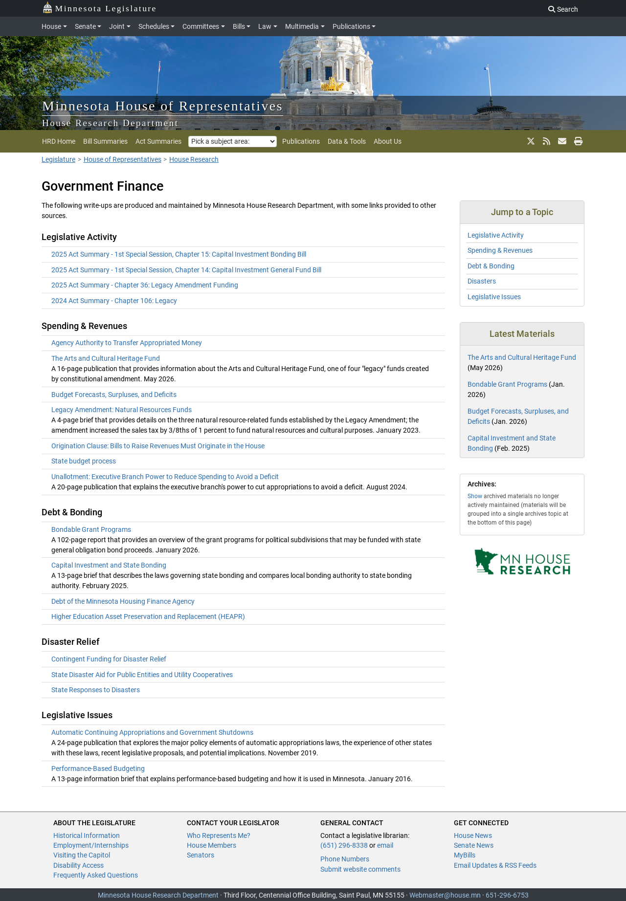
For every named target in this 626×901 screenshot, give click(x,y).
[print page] (577, 141)
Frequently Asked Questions (95, 875)
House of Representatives (122, 159)
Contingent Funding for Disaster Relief (108, 659)
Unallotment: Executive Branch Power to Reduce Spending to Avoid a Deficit (165, 477)
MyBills (464, 855)
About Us (388, 141)
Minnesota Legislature (99, 7)
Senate (85, 26)
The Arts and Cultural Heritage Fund (105, 358)
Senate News (473, 845)
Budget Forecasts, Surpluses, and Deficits (114, 394)
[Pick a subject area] (232, 141)
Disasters (482, 281)
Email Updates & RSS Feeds (495, 865)
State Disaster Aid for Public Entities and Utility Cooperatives (142, 675)
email (385, 845)
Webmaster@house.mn (445, 895)
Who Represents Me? (218, 835)
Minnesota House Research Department (158, 895)
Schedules (153, 26)
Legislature (58, 159)
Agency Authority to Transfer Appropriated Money (126, 343)
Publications (351, 26)
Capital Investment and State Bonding (108, 565)
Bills (239, 26)
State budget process (83, 461)
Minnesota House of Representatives (162, 105)
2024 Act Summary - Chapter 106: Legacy (114, 301)
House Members (211, 845)
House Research (194, 159)
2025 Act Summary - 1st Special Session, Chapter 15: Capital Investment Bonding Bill (178, 254)
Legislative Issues (494, 297)
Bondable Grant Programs (91, 529)
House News (473, 835)
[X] (531, 141)
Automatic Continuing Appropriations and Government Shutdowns (152, 732)
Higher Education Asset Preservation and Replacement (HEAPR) (148, 616)
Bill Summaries (105, 141)
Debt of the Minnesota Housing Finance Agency (123, 601)
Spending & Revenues (500, 250)
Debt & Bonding (491, 266)
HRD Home (58, 141)
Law (264, 26)
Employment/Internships (91, 845)
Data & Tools (347, 141)
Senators (200, 855)
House (51, 26)
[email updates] (562, 141)
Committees (200, 26)
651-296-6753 (507, 895)
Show (475, 496)
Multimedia (302, 26)
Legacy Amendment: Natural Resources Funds (121, 410)
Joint (117, 26)
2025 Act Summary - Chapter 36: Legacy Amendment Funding (144, 285)
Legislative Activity (496, 235)
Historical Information (86, 835)
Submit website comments (360, 869)
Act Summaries (158, 141)
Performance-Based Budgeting (98, 768)
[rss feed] (546, 141)
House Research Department (110, 123)
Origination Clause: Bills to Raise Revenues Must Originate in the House (158, 446)
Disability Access (78, 865)
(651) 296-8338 (344, 845)
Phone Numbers (344, 859)
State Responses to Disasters (95, 690)
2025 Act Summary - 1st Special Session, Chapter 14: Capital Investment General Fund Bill (186, 270)
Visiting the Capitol (81, 855)
